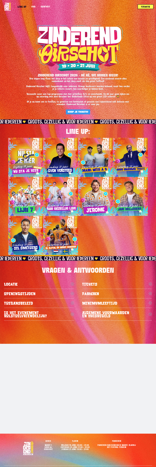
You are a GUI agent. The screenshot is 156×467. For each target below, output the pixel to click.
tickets (145, 6)
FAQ (33, 6)
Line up (22, 6)
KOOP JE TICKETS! (78, 111)
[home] (7, 7)
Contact (45, 6)
